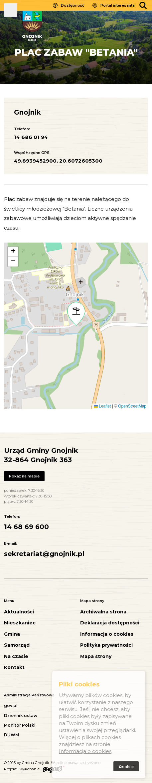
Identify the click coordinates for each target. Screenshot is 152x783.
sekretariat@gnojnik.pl (44, 554)
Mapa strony (95, 656)
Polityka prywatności (106, 645)
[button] (76, 314)
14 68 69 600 (26, 527)
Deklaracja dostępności (109, 622)
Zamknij (126, 767)
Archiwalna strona (103, 611)
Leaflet (102, 406)
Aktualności (19, 611)
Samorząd (17, 645)
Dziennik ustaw (20, 715)
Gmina (12, 634)
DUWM (11, 735)
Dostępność (72, 5)
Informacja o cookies (106, 634)
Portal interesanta (117, 5)
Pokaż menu (10, 10)
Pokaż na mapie (24, 476)
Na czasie (16, 656)
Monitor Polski (20, 725)
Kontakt (14, 667)
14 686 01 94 (31, 137)
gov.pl (11, 705)
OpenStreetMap (132, 406)
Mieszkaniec (20, 622)
